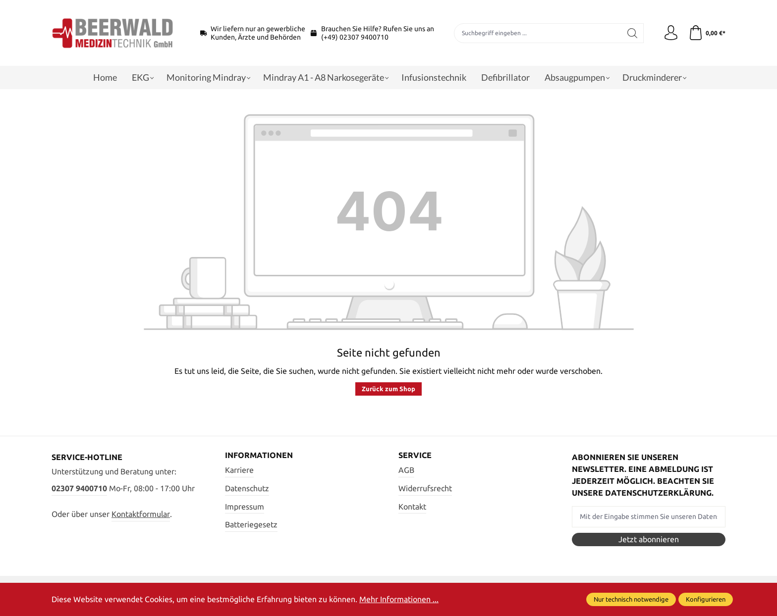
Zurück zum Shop (388, 388)
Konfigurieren (705, 599)
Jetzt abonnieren (648, 539)
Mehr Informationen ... (399, 599)
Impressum (244, 506)
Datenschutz (247, 488)
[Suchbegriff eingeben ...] (538, 33)
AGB (406, 469)
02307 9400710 (79, 488)
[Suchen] (632, 33)
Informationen (259, 455)
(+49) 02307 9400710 (354, 37)
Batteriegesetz (251, 524)
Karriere (239, 469)
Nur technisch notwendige (631, 599)
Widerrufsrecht (425, 488)
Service (415, 455)
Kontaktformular (140, 514)
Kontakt (412, 506)
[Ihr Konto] (671, 33)
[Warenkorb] (706, 33)
